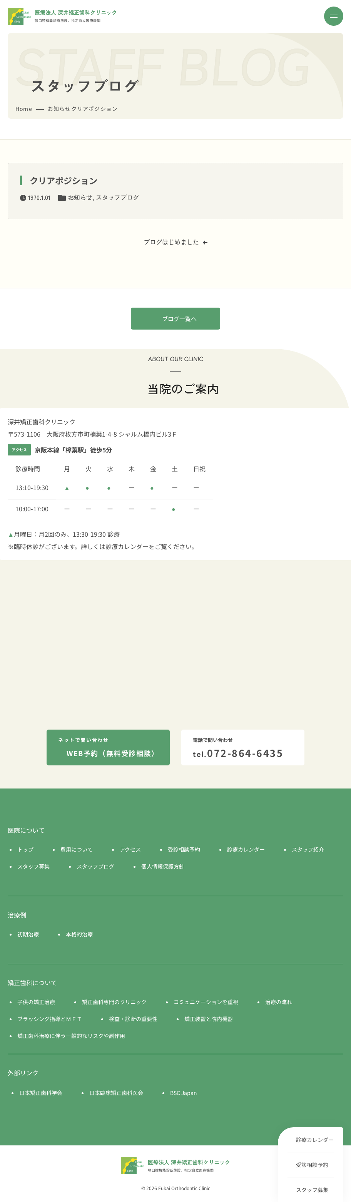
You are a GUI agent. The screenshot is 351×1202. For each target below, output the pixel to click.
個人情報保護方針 (162, 866)
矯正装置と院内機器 (208, 1019)
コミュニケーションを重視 (206, 1002)
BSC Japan (183, 1093)
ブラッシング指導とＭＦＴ (49, 1019)
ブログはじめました (175, 241)
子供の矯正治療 (36, 1002)
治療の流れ (278, 1002)
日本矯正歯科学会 (40, 1093)
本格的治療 (79, 934)
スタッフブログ (117, 197)
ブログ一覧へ (179, 319)
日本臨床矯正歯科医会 (116, 1093)
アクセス (130, 849)
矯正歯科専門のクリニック (114, 1002)
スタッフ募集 (312, 1190)
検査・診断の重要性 (133, 1019)
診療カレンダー (315, 1139)
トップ (25, 849)
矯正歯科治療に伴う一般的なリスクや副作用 (71, 1036)
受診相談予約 (312, 1165)
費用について (76, 849)
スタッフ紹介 (308, 849)
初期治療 (28, 934)
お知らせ (80, 197)
